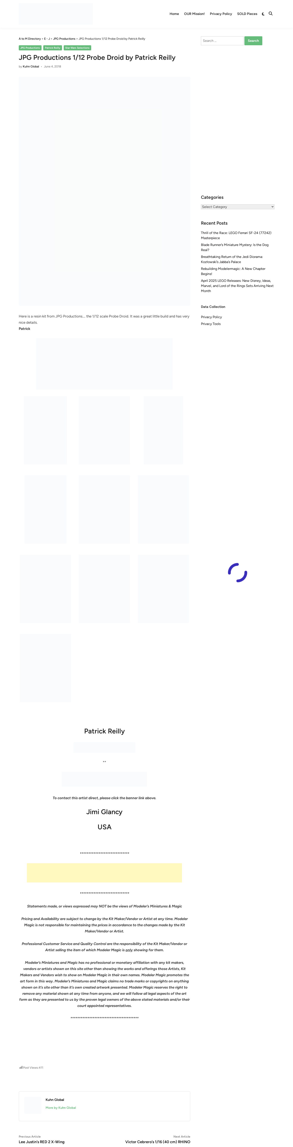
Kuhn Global (31, 66)
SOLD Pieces (247, 14)
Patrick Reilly (52, 47)
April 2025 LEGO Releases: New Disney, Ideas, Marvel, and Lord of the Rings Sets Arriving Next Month (237, 286)
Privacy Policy (221, 14)
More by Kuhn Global (61, 1108)
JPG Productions (30, 47)
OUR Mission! (194, 14)
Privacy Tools (211, 324)
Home (174, 14)
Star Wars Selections (77, 47)
